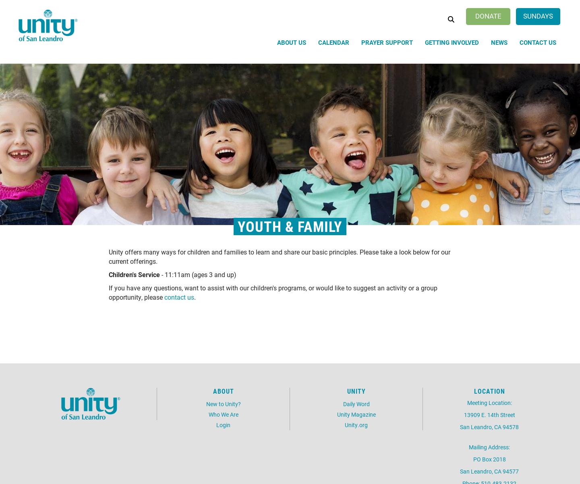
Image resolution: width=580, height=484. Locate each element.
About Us (291, 42)
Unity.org (356, 425)
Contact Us (538, 42)
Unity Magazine (356, 414)
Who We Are (223, 414)
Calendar (333, 42)
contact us (179, 297)
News (499, 42)
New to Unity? (223, 404)
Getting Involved (452, 42)
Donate (488, 16)
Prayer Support (387, 42)
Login (223, 425)
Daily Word (356, 404)
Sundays (538, 16)
